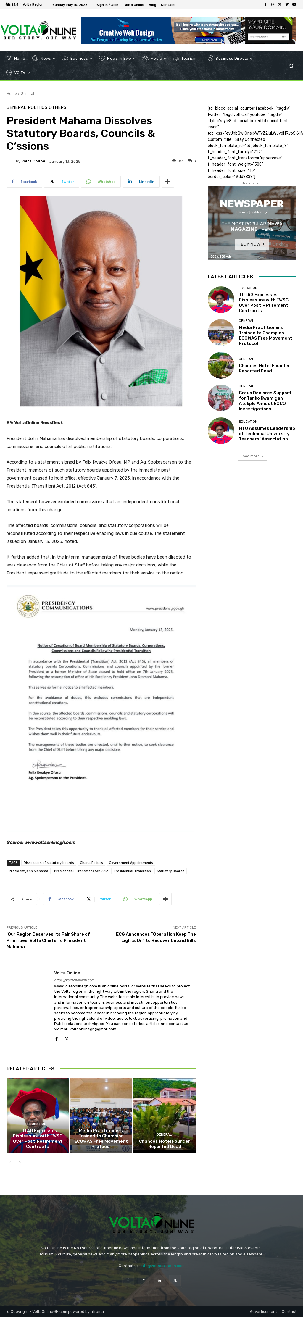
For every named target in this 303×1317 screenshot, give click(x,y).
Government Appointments (131, 862)
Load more (252, 456)
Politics (37, 107)
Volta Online (33, 161)
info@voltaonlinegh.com (163, 1265)
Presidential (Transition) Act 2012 (81, 871)
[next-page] (19, 1162)
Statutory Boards (170, 871)
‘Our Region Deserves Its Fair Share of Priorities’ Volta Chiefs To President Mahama (48, 940)
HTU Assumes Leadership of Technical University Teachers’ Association (267, 434)
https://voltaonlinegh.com (74, 980)
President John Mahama (28, 871)
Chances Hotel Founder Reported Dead (164, 1144)
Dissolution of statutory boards (49, 862)
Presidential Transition (132, 871)
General (27, 93)
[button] (291, 66)
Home (12, 93)
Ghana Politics (91, 862)
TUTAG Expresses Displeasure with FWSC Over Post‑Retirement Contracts (37, 1138)
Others (57, 107)
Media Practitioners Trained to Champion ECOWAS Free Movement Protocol (101, 1138)
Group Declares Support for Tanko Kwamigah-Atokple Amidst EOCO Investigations (265, 400)
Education (36, 1124)
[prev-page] (10, 1162)
